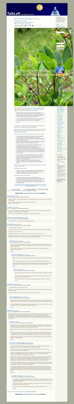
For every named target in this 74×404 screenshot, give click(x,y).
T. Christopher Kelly (60, 60)
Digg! (21, 25)
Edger (9, 197)
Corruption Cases (60, 100)
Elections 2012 (59, 88)
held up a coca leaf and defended (36, 109)
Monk (59, 160)
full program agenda (22, 129)
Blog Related (59, 96)
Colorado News (60, 83)
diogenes (10, 311)
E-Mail (58, 27)
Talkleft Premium (60, 144)
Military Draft (59, 135)
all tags (28, 23)
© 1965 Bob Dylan (60, 181)
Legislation (59, 130)
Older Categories (60, 140)
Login (24, 193)
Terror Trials (59, 147)
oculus (9, 218)
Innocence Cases (60, 123)
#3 (26, 217)
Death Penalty (59, 106)
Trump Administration (61, 94)
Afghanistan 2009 (60, 95)
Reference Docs (60, 92)
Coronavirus (59, 84)
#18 (30, 375)
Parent (12, 251)
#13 (20, 284)
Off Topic (58, 139)
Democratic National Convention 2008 (60, 109)
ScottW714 (10, 225)
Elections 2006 (59, 115)
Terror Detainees (60, 107)
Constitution (59, 99)
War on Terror (59, 151)
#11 (27, 254)
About (60, 26)
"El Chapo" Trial (60, 112)
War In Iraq (59, 150)
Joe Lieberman (60, 124)
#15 (18, 310)
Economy (59, 91)
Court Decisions (60, 102)
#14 (26, 296)
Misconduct (59, 136)
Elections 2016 (59, 87)
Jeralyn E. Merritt (60, 54)
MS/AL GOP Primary (20, 184)
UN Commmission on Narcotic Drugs (29, 108)
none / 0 (23, 217)
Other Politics (59, 143)
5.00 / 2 (14, 195)
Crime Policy (24, 20)
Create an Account (33, 193)
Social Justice (59, 146)
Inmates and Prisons (60, 122)
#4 (17, 195)
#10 (21, 241)
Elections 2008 (59, 116)
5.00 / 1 (14, 207)
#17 (32, 342)
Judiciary (58, 126)
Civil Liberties (59, 98)
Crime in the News (60, 103)
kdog (9, 208)
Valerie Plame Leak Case (61, 148)
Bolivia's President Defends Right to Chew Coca (16, 190)
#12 (23, 269)
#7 (17, 207)
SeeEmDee (13, 343)
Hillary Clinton (59, 120)
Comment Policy (62, 27)
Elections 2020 (59, 118)
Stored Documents (60, 111)
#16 (17, 321)
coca (26, 23)
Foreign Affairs (59, 119)
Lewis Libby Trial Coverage (60, 132)
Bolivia (23, 23)
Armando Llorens (60, 58)
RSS (63, 26)
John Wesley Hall (60, 61)
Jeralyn (16, 20)
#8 (19, 224)
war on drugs (19, 23)
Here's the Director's (18, 134)
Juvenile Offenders (60, 127)
